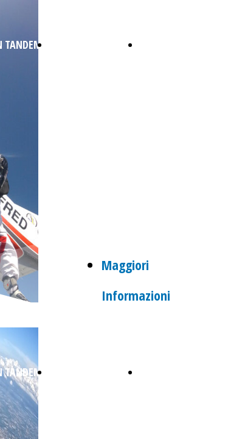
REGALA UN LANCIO (91, 44)
